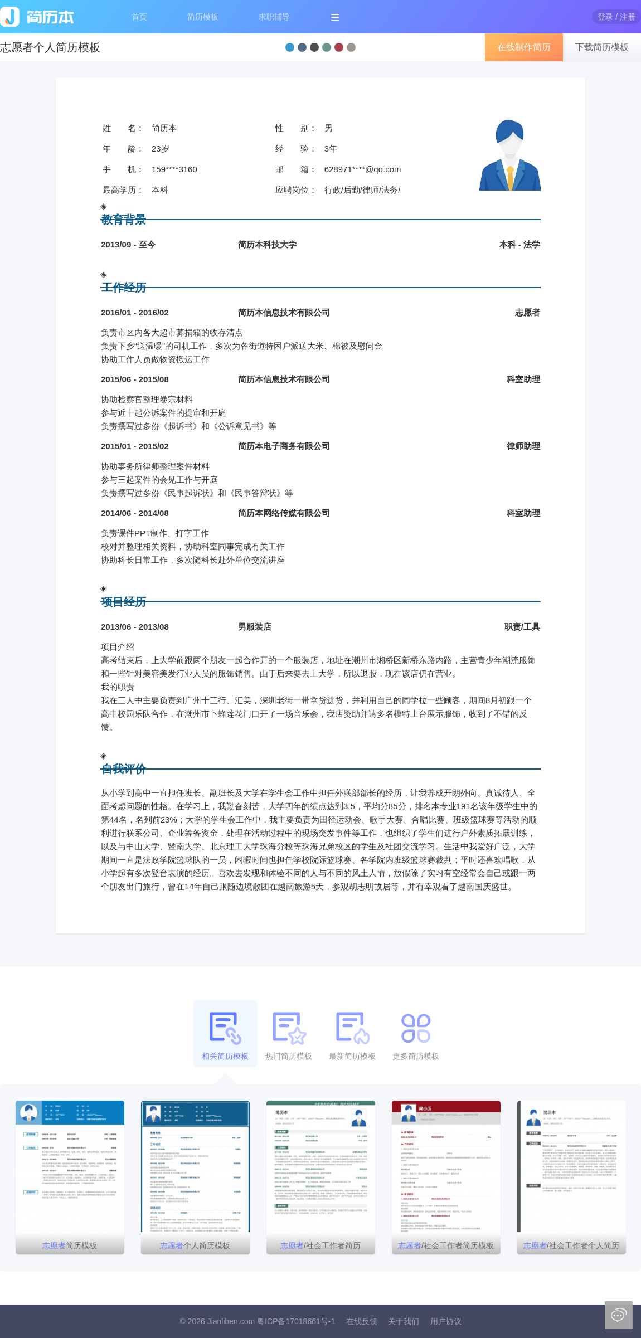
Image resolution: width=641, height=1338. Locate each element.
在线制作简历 (524, 47)
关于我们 (403, 1321)
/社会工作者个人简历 (571, 1245)
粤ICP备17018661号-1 (296, 1321)
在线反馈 (361, 1321)
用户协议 (446, 1321)
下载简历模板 (602, 47)
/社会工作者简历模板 (446, 1245)
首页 (139, 16)
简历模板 (202, 16)
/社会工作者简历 (320, 1245)
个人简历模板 (195, 1245)
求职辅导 (274, 16)
